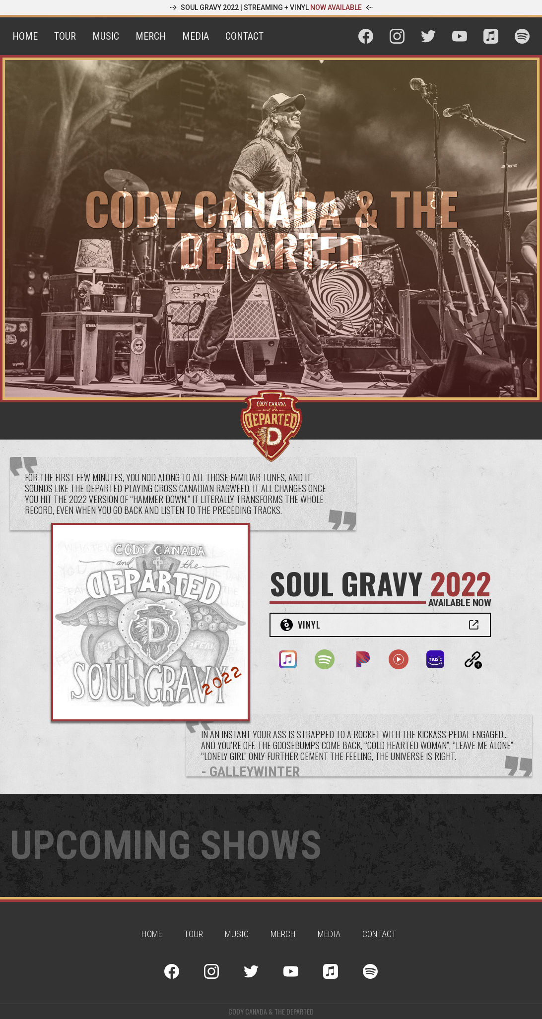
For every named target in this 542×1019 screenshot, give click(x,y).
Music (105, 36)
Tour (65, 36)
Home (25, 36)
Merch (151, 36)
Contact (244, 36)
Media (195, 36)
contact (379, 934)
